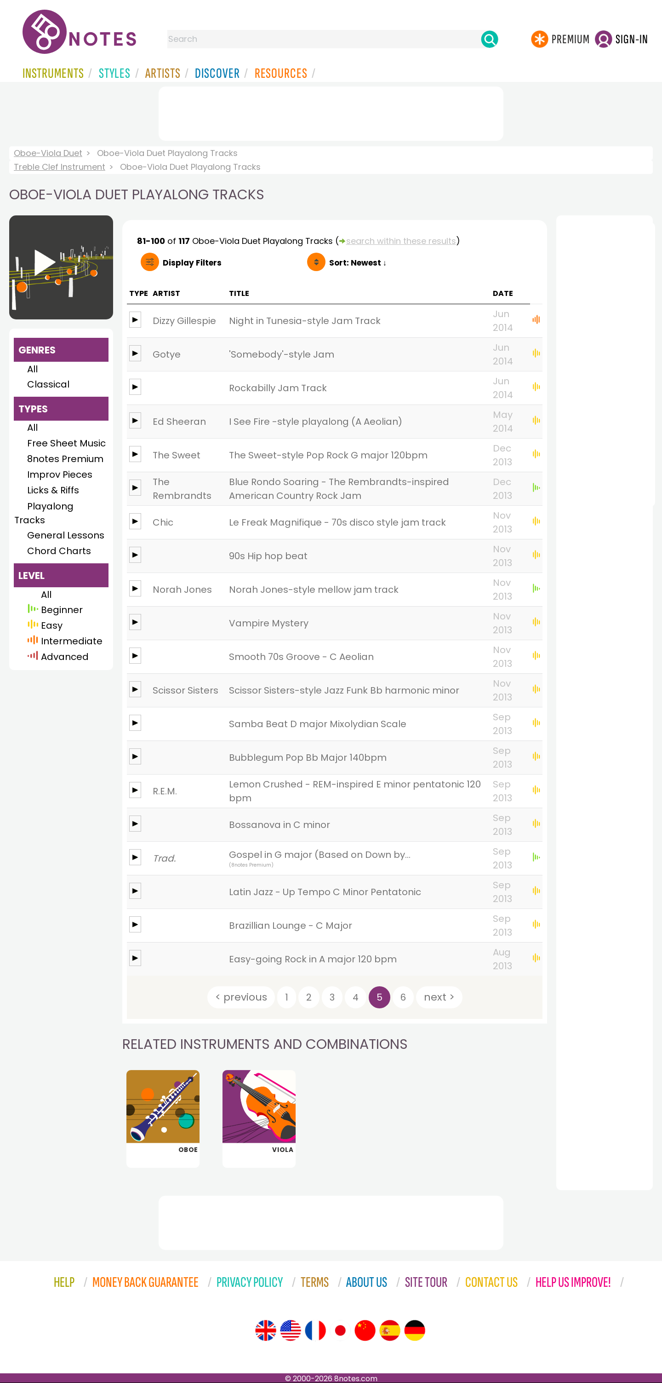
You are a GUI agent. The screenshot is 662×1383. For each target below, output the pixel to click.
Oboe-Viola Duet (48, 153)
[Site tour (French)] (315, 1330)
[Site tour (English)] (265, 1330)
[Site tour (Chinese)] (365, 1330)
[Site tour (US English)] (290, 1330)
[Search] (489, 39)
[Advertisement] (331, 112)
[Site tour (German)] (414, 1330)
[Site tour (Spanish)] (389, 1330)
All (32, 369)
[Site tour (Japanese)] (340, 1330)
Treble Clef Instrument (59, 167)
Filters (192, 262)
